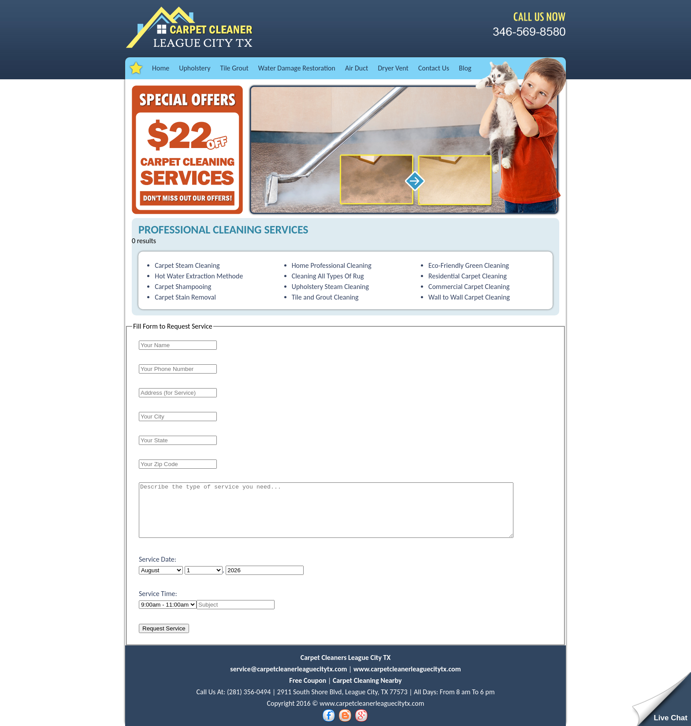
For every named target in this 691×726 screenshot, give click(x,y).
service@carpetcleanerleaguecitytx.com (289, 669)
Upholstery (194, 68)
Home (160, 68)
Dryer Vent (393, 68)
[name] (236, 604)
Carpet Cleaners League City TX (346, 657)
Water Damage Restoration (296, 68)
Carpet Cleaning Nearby (367, 680)
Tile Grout (234, 68)
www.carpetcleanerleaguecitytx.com (407, 669)
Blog (465, 68)
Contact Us (433, 68)
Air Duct (356, 68)
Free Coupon (307, 680)
